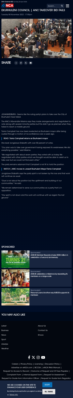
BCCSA (38, 368)
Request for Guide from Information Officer (20, 378)
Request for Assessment (54, 375)
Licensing (39, 364)
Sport (3, 340)
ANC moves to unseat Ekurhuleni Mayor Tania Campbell (36, 169)
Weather (5, 349)
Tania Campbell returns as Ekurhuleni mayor (28, 138)
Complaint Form (14, 375)
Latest (3, 326)
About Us (42, 326)
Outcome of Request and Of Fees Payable (49, 371)
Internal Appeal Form (32, 375)
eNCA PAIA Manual (51, 368)
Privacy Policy (26, 364)
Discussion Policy (52, 364)
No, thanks (49, 392)
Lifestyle (4, 344)
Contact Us (43, 330)
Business (4, 330)
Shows (40, 335)
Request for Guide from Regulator (56, 378)
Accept (47, 385)
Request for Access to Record (16, 371)
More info (14, 395)
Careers (15, 364)
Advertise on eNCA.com (21, 368)
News (3, 335)
